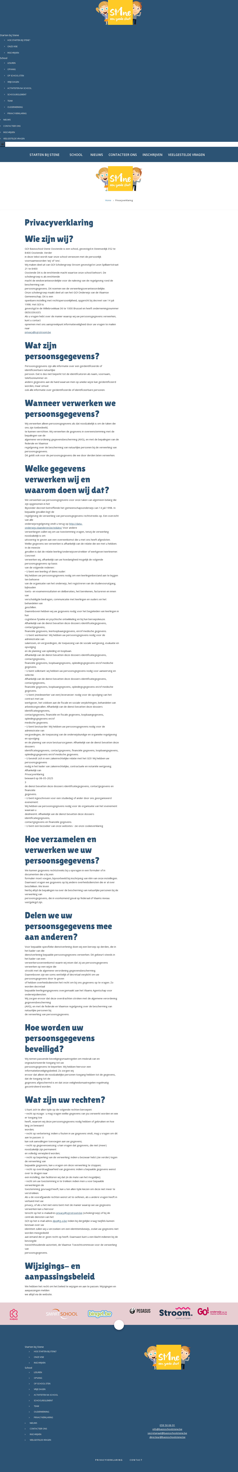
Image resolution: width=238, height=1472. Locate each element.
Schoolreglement (16, 94)
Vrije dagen (13, 82)
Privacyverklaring (17, 113)
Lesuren (11, 63)
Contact (136, 1460)
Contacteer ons (11, 126)
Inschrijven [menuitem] (152, 155)
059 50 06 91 (167, 1425)
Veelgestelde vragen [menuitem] (186, 155)
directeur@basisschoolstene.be (167, 1437)
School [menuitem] (76, 155)
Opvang (11, 69)
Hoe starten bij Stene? (18, 40)
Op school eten (15, 75)
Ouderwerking (15, 107)
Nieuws (7, 119)
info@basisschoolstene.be (167, 1429)
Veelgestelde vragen (14, 138)
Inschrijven (13, 52)
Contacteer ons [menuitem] (123, 155)
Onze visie (12, 46)
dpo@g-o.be (60, 1220)
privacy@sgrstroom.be (38, 332)
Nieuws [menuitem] (96, 155)
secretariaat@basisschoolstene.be (167, 1433)
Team (10, 100)
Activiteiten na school (19, 88)
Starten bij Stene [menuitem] (45, 155)
